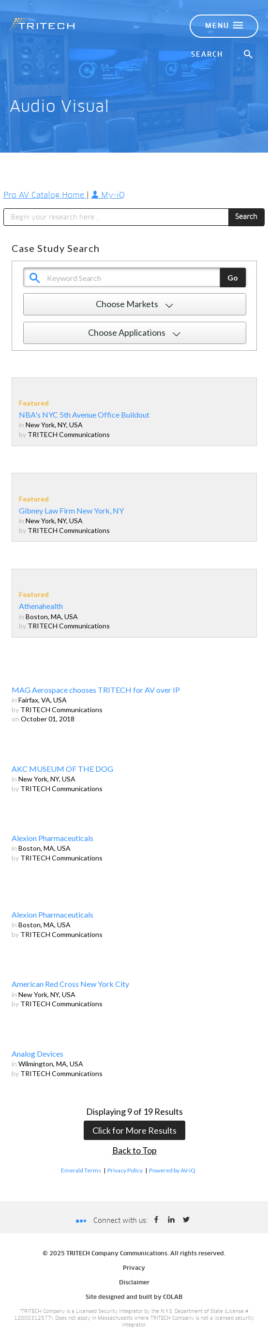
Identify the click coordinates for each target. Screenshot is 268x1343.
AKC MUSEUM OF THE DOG (62, 768)
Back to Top (134, 1150)
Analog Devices (37, 1053)
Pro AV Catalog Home (45, 195)
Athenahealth (41, 605)
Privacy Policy (125, 1170)
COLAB (172, 1297)
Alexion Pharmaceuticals (52, 838)
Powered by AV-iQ (172, 1170)
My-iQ (108, 195)
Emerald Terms (81, 1170)
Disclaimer (134, 1283)
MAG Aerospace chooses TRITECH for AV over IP (96, 689)
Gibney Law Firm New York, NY (71, 510)
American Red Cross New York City (70, 983)
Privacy (134, 1268)
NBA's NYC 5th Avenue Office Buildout (84, 414)
